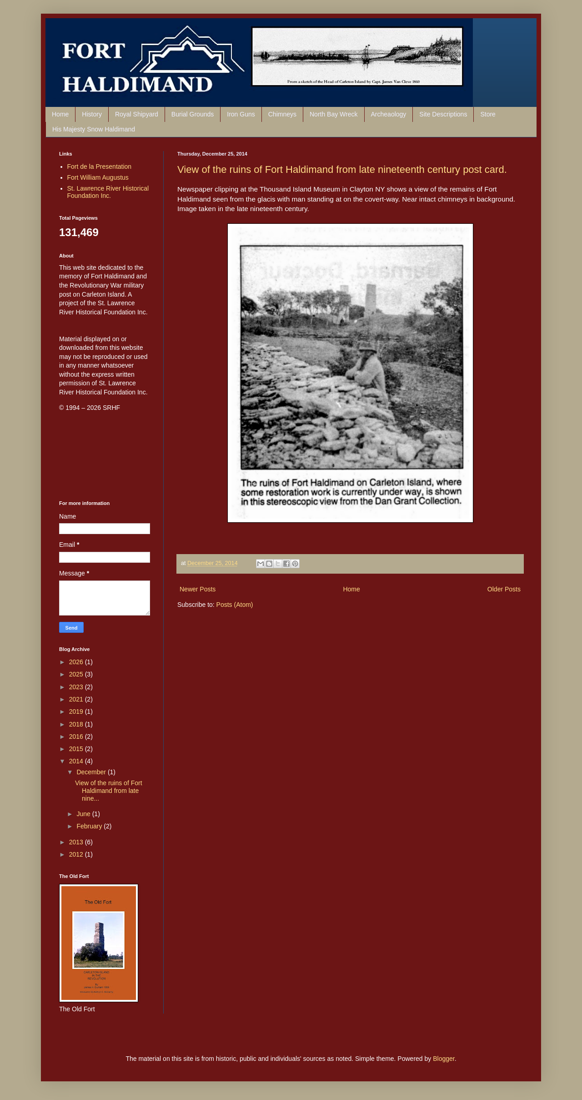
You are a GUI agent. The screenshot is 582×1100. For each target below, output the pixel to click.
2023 (77, 687)
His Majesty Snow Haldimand (93, 129)
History (92, 114)
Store (487, 114)
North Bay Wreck (334, 114)
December (91, 772)
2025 (77, 674)
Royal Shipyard (136, 114)
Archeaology (388, 114)
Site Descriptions (443, 114)
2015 (77, 748)
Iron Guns (241, 114)
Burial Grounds (192, 114)
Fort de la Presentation (99, 166)
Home (60, 114)
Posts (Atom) (234, 604)
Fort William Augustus (98, 177)
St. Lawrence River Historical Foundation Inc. (108, 192)
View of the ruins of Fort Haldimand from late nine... (108, 790)
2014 (77, 761)
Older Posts (504, 589)
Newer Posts (198, 589)
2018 (77, 724)
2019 (77, 711)
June (84, 813)
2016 (77, 736)
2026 (77, 662)
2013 (77, 842)
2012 (77, 854)
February (90, 826)
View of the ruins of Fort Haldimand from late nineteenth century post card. (342, 169)
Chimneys (282, 114)
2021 (77, 699)
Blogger (443, 1058)
